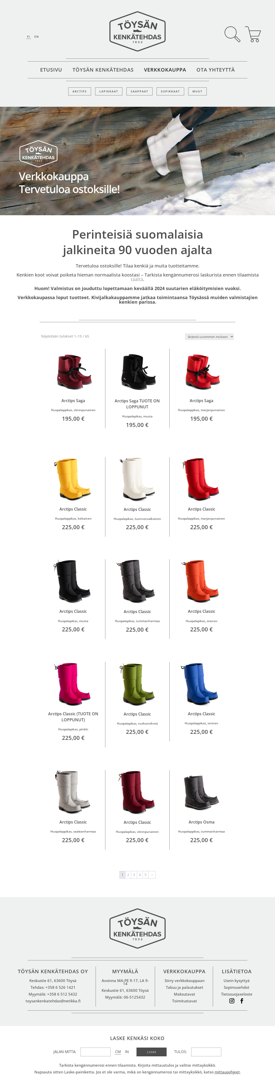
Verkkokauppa (165, 70)
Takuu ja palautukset (184, 987)
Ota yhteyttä (215, 70)
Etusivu (51, 70)
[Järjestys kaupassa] (209, 336)
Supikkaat (170, 91)
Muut (197, 91)
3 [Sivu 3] (134, 874)
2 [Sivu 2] (128, 874)
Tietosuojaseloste (236, 994)
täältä (137, 279)
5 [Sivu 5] (146, 874)
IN (127, 1051)
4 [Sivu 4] (140, 874)
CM (118, 1051)
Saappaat (139, 91)
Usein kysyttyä (237, 980)
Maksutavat (184, 994)
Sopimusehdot (236, 987)
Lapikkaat (108, 91)
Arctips (80, 91)
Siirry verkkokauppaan (184, 980)
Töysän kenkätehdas (103, 70)
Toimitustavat (184, 1000)
